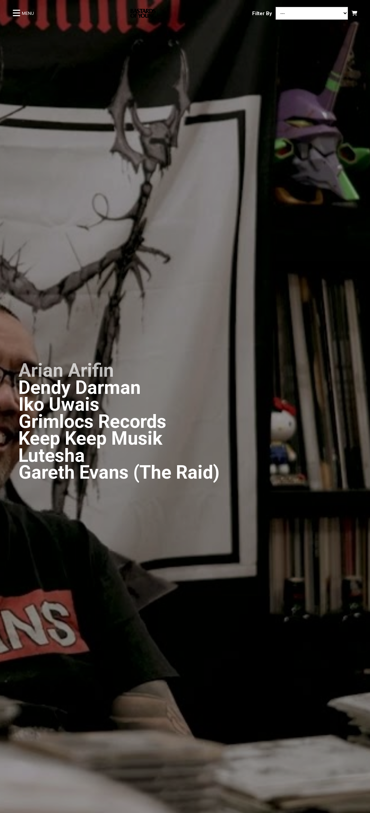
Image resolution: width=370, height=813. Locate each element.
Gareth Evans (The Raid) (119, 472)
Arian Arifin (66, 370)
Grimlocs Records (92, 421)
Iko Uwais (59, 404)
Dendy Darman (80, 387)
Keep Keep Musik (90, 438)
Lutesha (52, 455)
